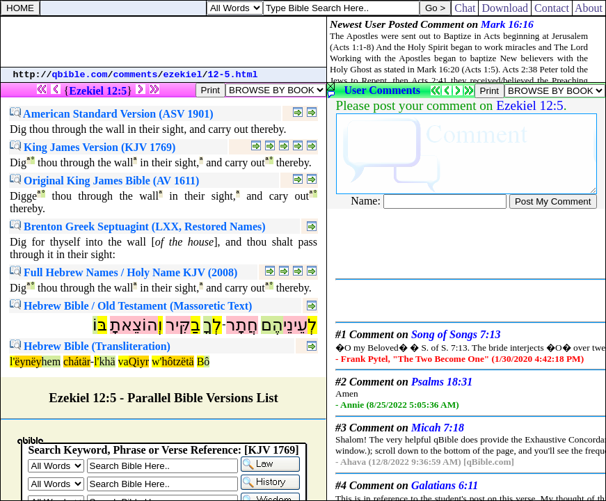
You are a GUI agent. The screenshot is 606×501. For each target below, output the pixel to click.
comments (135, 75)
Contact (552, 8)
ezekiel (183, 75)
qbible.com (80, 75)
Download (505, 8)
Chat (465, 8)
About (589, 8)
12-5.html (233, 75)
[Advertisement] (163, 42)
